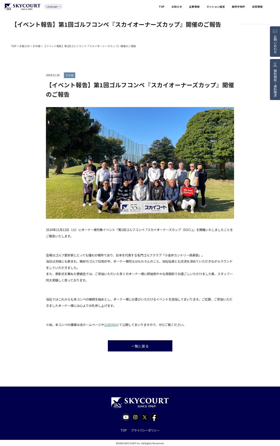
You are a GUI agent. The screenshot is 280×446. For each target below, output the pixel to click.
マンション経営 (215, 7)
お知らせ (177, 7)
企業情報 (194, 7)
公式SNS (110, 324)
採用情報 (257, 7)
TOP (161, 7)
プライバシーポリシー (145, 429)
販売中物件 (238, 7)
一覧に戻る (140, 345)
